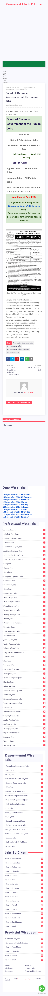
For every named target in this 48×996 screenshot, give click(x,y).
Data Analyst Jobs (24, 597)
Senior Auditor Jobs (24, 720)
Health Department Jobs (24, 791)
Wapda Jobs (24, 846)
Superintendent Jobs (24, 733)
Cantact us (9, 971)
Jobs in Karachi (24, 884)
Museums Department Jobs (24, 800)
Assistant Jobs (24, 542)
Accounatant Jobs (24, 530)
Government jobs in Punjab (18, 349)
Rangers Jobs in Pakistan (24, 829)
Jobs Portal (28, 393)
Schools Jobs (24, 838)
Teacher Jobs (24, 741)
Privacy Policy (30, 968)
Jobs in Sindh (24, 926)
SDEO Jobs (24, 707)
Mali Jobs (24, 661)
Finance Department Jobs (24, 783)
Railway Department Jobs (24, 825)
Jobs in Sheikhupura (24, 922)
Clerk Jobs (24, 572)
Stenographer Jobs (24, 728)
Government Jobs (14, 346)
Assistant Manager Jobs (24, 547)
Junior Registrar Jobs (24, 644)
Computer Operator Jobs (23, 343)
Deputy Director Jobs (24, 610)
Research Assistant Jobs (24, 699)
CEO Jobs (24, 564)
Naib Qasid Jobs (24, 673)
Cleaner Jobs (24, 568)
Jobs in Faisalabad (24, 863)
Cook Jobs (24, 589)
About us (28, 965)
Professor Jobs (24, 695)
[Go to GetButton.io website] (42, 993)
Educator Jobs (24, 627)
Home (8, 87)
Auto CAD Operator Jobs (24, 559)
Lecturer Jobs (24, 657)
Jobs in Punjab (24, 905)
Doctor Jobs (24, 619)
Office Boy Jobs (24, 686)
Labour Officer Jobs (24, 648)
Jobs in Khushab (24, 888)
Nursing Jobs (24, 682)
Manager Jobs (24, 665)
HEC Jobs (24, 787)
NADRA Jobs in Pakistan (24, 804)
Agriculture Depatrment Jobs (24, 766)
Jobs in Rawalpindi (24, 913)
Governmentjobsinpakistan (26, 979)
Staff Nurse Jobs (24, 724)
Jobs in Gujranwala (24, 867)
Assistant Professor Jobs (24, 551)
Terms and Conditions (33, 971)
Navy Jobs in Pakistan (24, 812)
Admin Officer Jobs (24, 534)
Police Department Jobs (24, 821)
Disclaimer (9, 968)
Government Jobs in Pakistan (24, 4)
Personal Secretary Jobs (24, 690)
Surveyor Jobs (24, 737)
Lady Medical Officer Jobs (24, 652)
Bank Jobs (24, 774)
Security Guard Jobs (24, 716)
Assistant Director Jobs (24, 538)
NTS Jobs (24, 808)
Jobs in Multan (24, 897)
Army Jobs (24, 770)
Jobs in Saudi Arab (24, 918)
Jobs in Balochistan (24, 859)
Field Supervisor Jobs (24, 631)
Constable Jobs (24, 581)
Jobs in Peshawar (24, 901)
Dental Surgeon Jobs (24, 606)
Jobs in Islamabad (24, 871)
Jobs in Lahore (16, 87)
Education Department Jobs (24, 779)
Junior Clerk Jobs (24, 640)
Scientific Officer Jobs (24, 712)
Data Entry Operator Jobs (24, 602)
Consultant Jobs (24, 585)
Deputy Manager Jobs (24, 614)
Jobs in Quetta (24, 909)
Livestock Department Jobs (24, 796)
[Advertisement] (24, 35)
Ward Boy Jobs (24, 745)
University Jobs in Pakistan (24, 842)
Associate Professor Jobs (24, 555)
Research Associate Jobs (24, 703)
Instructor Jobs (24, 635)
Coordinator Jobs (24, 593)
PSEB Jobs (24, 817)
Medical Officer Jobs (24, 669)
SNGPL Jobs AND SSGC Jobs (24, 834)
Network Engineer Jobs (24, 678)
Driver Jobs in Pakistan (24, 623)
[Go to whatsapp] (42, 988)
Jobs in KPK (24, 880)
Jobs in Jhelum (24, 875)
